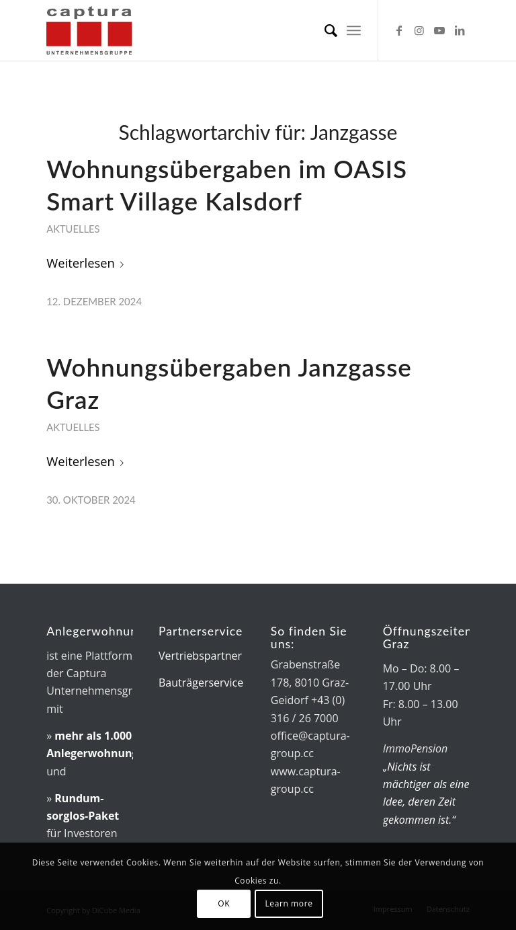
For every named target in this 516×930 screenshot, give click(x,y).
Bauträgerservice (201, 682)
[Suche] (324, 30)
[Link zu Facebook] (399, 30)
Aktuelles (72, 229)
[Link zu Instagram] (419, 30)
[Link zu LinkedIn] (459, 30)
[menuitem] (324, 30)
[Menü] (354, 30)
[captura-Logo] (112, 30)
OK (224, 903)
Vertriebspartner (200, 655)
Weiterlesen (87, 262)
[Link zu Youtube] (439, 30)
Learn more (288, 903)
